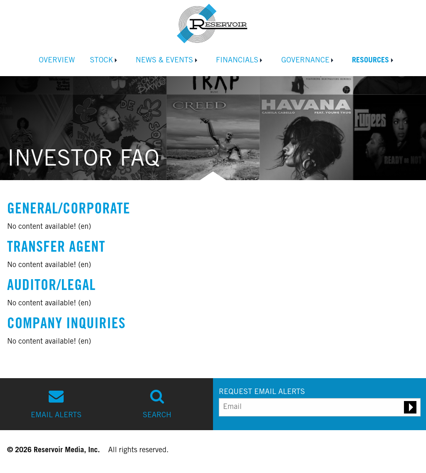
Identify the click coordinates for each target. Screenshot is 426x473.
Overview (57, 60)
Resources (370, 60)
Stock (101, 60)
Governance (305, 60)
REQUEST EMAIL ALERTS (262, 392)
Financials (237, 60)
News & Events (164, 60)
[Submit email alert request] (410, 407)
